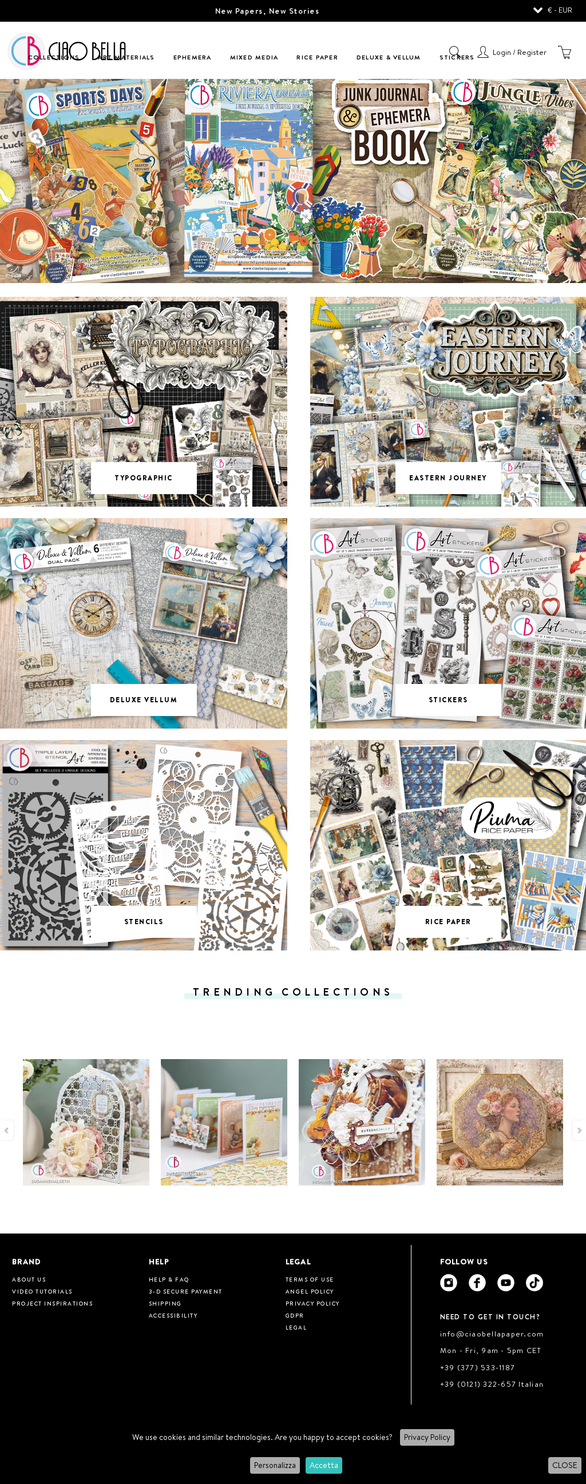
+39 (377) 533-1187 (478, 1367)
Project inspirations (52, 1303)
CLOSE (564, 1465)
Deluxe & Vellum (389, 57)
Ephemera (192, 57)
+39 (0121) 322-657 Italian (492, 1384)
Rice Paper (317, 57)
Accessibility (173, 1315)
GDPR (295, 1315)
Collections (54, 57)
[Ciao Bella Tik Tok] (534, 1282)
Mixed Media (254, 57)
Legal (296, 1327)
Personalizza (275, 1465)
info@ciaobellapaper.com (492, 1333)
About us (29, 1279)
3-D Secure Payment (186, 1291)
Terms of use (310, 1279)
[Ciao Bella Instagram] (448, 1282)
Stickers (457, 57)
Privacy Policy (427, 1437)
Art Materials (126, 57)
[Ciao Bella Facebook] (477, 1282)
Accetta (324, 1465)
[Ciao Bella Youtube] (505, 1282)
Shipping (165, 1303)
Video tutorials (42, 1291)
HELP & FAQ (169, 1279)
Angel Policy (310, 1291)
